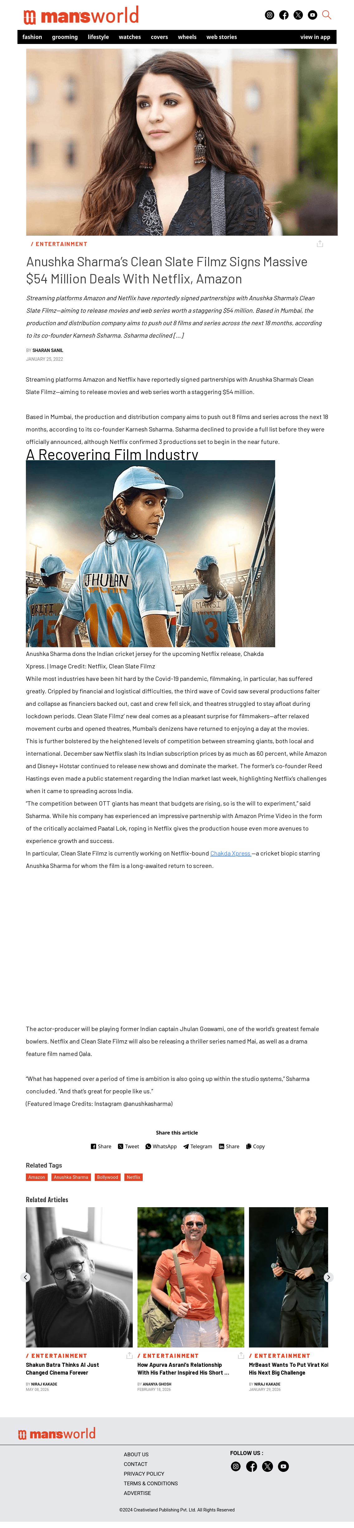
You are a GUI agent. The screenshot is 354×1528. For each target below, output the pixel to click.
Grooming (65, 37)
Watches (130, 37)
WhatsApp (161, 1146)
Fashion (32, 37)
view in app (315, 37)
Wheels (187, 37)
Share (100, 1146)
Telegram (197, 1146)
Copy (255, 1146)
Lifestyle (98, 37)
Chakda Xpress (230, 853)
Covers (159, 37)
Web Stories (222, 37)
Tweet (128, 1146)
